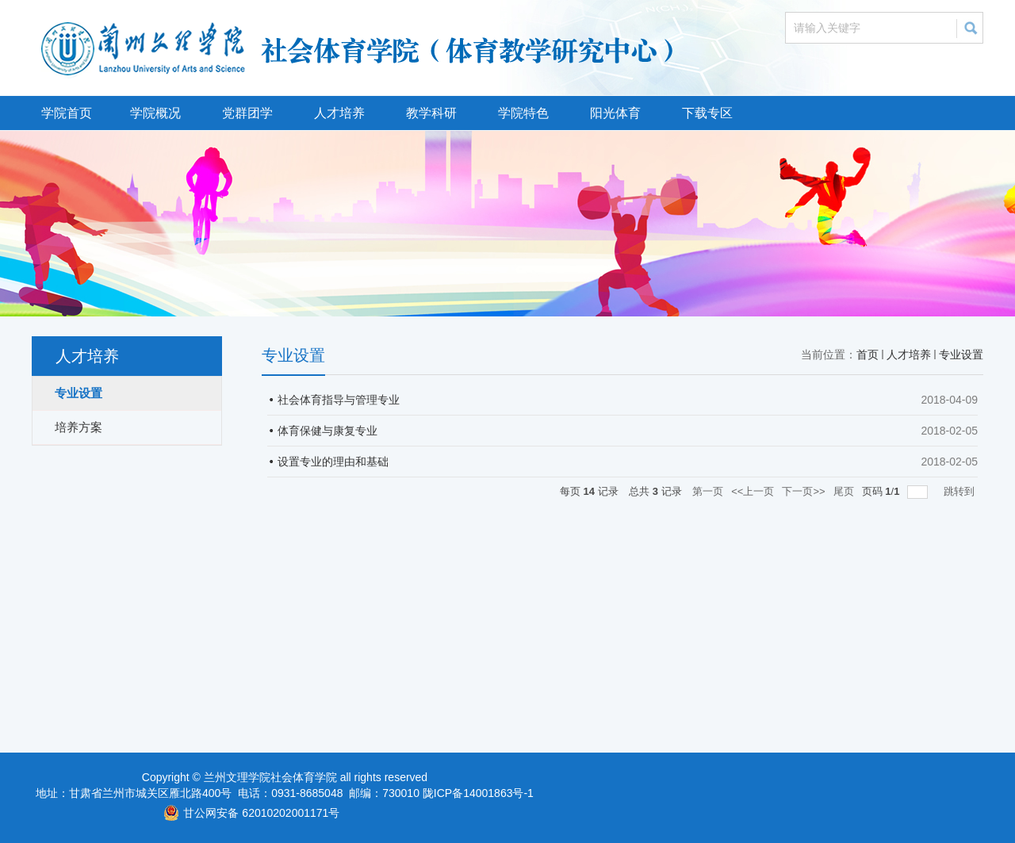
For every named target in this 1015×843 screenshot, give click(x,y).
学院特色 (523, 113)
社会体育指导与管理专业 (339, 399)
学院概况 (155, 113)
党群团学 (247, 113)
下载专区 (707, 113)
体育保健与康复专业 (327, 430)
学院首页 (66, 113)
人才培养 (339, 113)
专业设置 (961, 354)
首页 (867, 354)
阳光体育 (615, 113)
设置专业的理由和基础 (333, 461)
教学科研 (431, 113)
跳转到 (961, 491)
